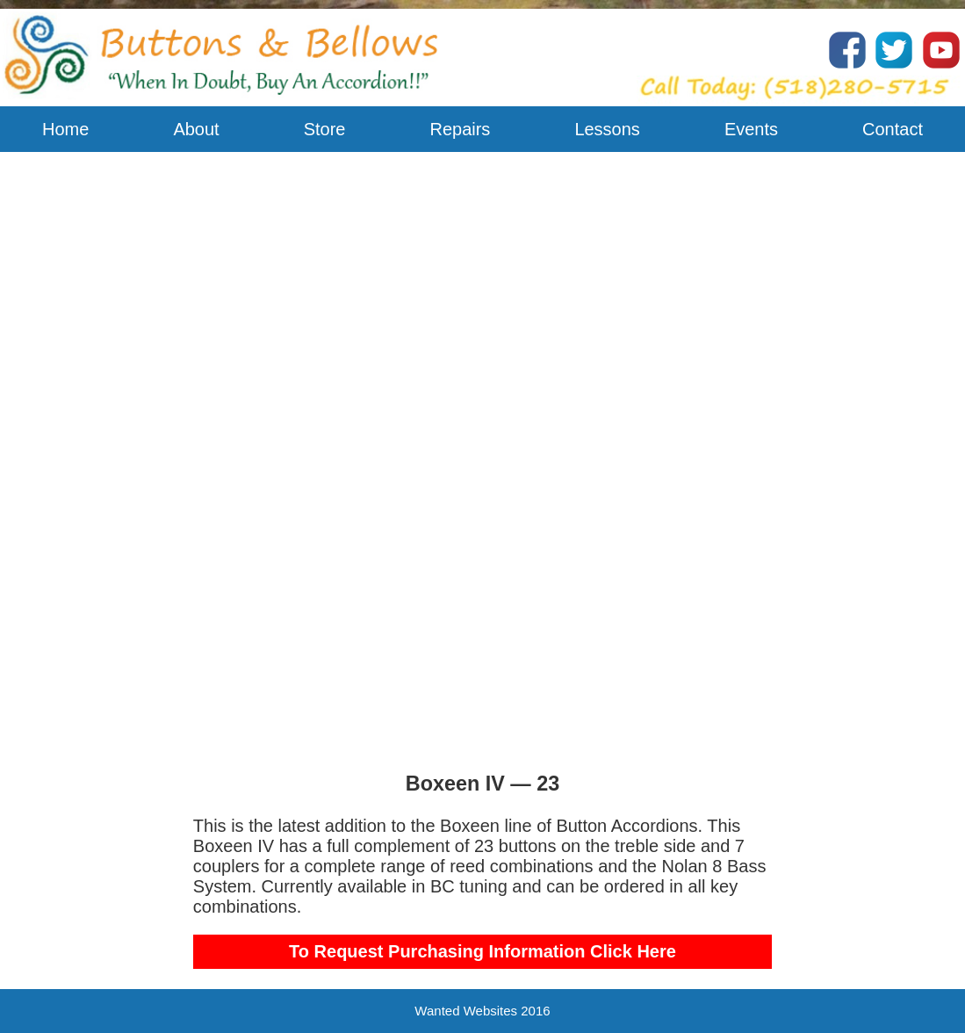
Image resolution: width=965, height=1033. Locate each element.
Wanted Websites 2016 (482, 1010)
